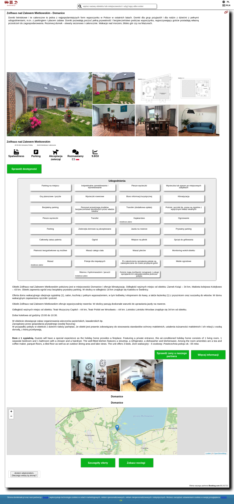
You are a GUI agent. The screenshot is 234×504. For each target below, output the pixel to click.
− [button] (11, 416)
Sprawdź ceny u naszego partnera (172, 355)
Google (45, 497)
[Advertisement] (117, 48)
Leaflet (208, 453)
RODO (224, 497)
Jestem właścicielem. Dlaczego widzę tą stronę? (24, 474)
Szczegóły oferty (98, 463)
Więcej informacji (208, 354)
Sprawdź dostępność (24, 169)
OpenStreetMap (220, 453)
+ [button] (11, 411)
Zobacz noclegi (136, 463)
